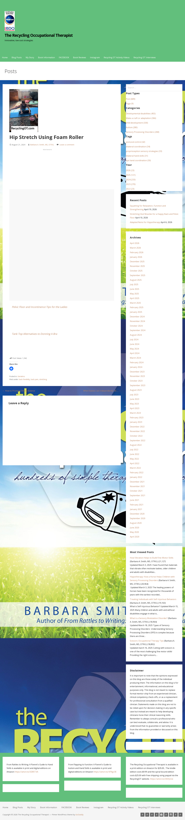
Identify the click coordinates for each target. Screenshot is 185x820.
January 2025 (136, 312)
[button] (11, 369)
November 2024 (137, 321)
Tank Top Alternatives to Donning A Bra (34, 334)
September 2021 (137, 495)
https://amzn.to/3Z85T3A (26, 771)
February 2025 (136, 307)
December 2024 (137, 316)
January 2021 (136, 509)
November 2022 (137, 431)
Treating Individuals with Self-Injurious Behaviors (153, 599)
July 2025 (134, 284)
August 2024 (136, 335)
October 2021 (136, 490)
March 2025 (135, 303)
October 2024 (136, 325)
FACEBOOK (64, 57)
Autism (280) (132, 127)
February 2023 (136, 417)
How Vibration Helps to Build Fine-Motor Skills (151, 557)
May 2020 (134, 532)
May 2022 (134, 458)
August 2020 (136, 523)
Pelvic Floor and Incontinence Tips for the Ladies (39, 307)
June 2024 (134, 344)
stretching (43, 379)
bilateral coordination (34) (138, 146)
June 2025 (134, 289)
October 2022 (136, 435)
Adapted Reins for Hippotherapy (145, 222)
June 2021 (134, 500)
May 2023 (134, 403)
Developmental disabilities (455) (141, 113)
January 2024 (136, 367)
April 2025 (134, 298)
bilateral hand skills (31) (137, 155)
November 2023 (137, 376)
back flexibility (24, 379)
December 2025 (137, 261)
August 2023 (136, 390)
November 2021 (137, 486)
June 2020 (134, 527)
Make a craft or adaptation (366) (141, 118)
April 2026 (134, 243)
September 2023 (137, 385)
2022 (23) (130, 188)
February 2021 (136, 504)
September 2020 (137, 518)
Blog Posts (17, 57)
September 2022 (137, 440)
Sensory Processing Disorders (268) (142, 132)
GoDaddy (79, 814)
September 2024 (137, 330)
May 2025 (134, 293)
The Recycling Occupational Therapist (39, 35)
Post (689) (130, 99)
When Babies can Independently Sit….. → (102, 390)
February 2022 (136, 472)
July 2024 (134, 339)
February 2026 (136, 252)
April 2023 (134, 408)
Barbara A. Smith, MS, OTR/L (42, 144)
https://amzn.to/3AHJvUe (161, 778)
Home (5, 57)
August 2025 (136, 280)
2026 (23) (130, 170)
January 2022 (136, 477)
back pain (34, 379)
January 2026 (136, 257)
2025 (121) (131, 175)
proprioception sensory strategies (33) (144, 151)
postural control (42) (135, 142)
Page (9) (130, 103)
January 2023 (136, 422)
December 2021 (137, 481)
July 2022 (134, 449)
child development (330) (137, 122)
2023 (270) (131, 184)
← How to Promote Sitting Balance (19, 390)
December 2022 (137, 426)
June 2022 (134, 454)
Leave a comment (66, 144)
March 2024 (135, 357)
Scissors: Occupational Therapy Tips (147, 640)
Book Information (46, 57)
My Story (30, 57)
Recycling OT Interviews (145, 57)
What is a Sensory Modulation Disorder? (149, 618)
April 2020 (134, 536)
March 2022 (135, 468)
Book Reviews (79, 57)
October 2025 (136, 270)
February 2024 (136, 362)
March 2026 (135, 247)
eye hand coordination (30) (138, 160)
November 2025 (137, 266)
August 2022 (136, 445)
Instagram (95, 57)
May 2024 (134, 348)
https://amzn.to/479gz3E (104, 771)
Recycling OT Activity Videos (117, 57)
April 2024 (134, 353)
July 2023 (134, 394)
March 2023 (135, 413)
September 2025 (137, 275)
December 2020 (137, 513)
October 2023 (136, 380)
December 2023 (137, 371)
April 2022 (134, 463)
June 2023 (134, 399)
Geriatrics (21, 376)
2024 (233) (131, 179)
